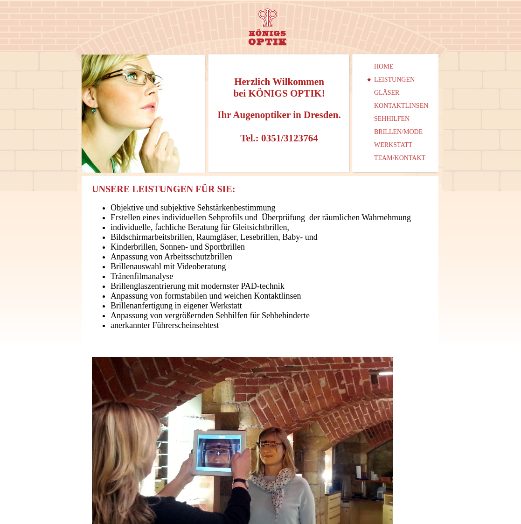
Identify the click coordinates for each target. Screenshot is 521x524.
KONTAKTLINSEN (401, 105)
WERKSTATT (393, 144)
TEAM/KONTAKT (399, 157)
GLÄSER (386, 92)
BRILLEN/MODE (398, 131)
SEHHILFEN (392, 118)
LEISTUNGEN (394, 79)
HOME (383, 66)
